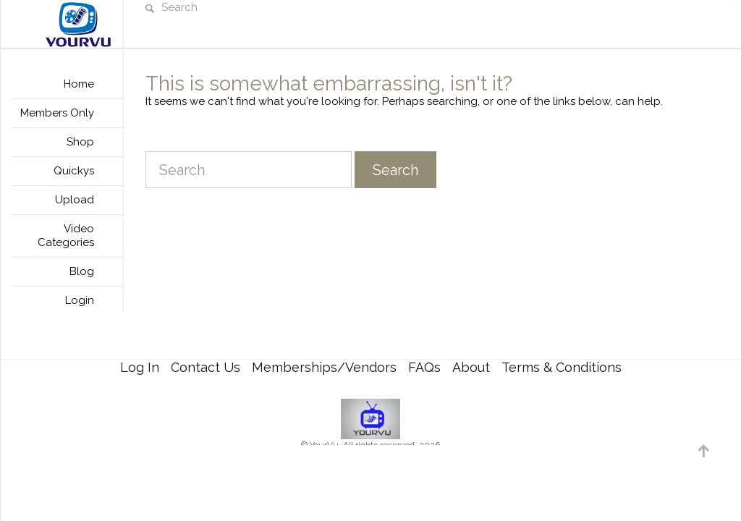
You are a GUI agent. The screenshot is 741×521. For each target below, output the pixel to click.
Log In (139, 367)
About (471, 367)
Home (79, 83)
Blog (81, 271)
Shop (80, 141)
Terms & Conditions (561, 367)
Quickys (74, 170)
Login (79, 300)
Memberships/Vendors (324, 367)
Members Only (57, 112)
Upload (74, 199)
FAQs (424, 367)
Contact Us (205, 367)
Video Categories (66, 235)
